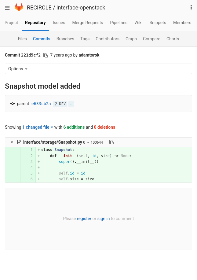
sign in (103, 218)
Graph (131, 38)
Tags (84, 38)
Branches (65, 38)
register (84, 218)
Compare (151, 38)
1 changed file (37, 127)
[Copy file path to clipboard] (111, 142)
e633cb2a (41, 103)
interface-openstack (81, 7)
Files (22, 38)
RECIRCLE (39, 7)
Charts (172, 38)
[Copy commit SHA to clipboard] (45, 55)
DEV (60, 104)
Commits (41, 38)
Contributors (107, 38)
